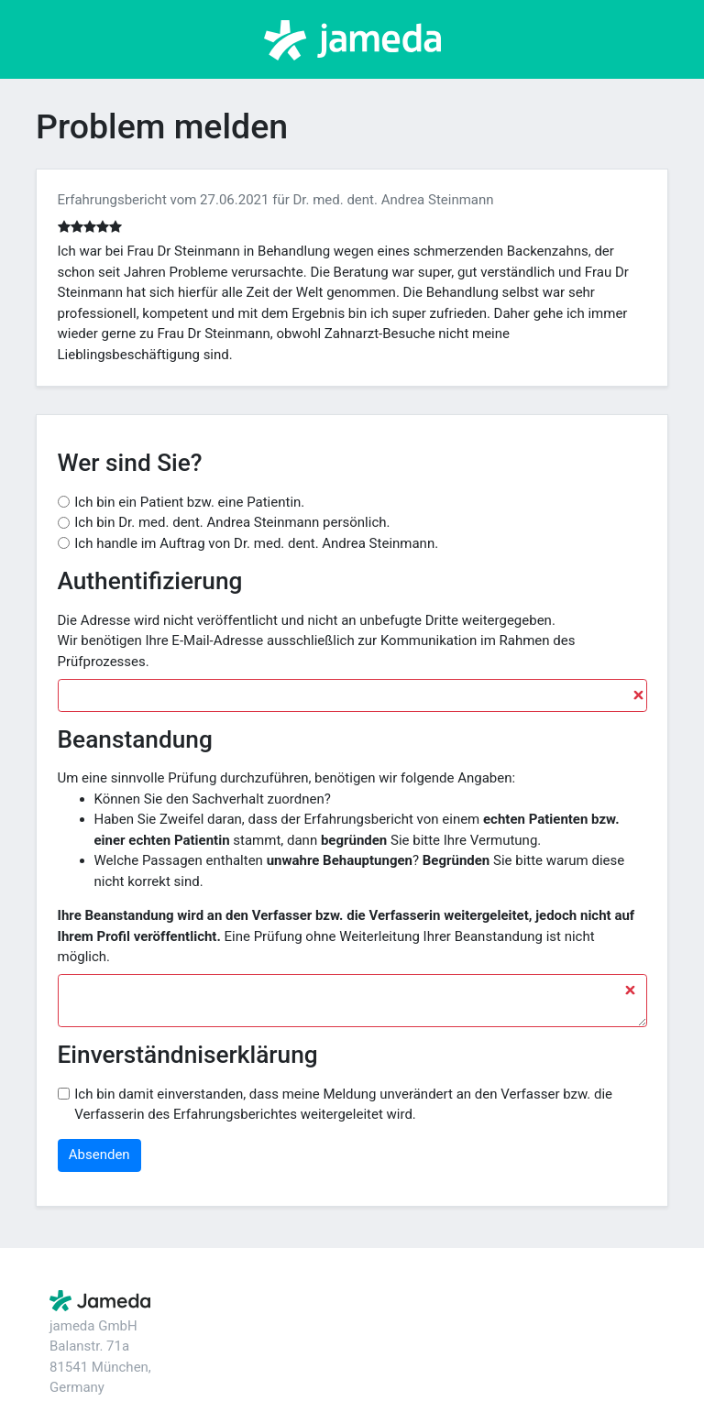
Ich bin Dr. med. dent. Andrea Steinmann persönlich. (232, 522)
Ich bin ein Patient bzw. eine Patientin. (189, 502)
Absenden (99, 1154)
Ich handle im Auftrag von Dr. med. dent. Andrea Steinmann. (256, 543)
